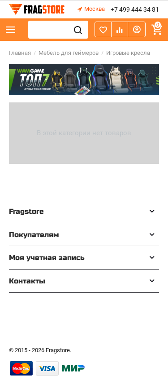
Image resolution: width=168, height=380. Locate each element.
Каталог (10, 29)
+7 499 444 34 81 (135, 9)
